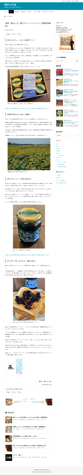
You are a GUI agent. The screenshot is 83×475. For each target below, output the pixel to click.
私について (58, 159)
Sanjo (24, 171)
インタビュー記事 (61, 162)
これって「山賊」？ (18, 455)
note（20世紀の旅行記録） (61, 182)
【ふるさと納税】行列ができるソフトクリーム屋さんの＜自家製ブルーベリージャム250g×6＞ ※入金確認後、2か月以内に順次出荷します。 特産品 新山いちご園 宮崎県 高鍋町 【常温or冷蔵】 (19, 365)
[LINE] (19, 34)
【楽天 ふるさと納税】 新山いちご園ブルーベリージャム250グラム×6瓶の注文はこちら (26, 108)
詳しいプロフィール (67, 52)
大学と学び (58, 157)
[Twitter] (8, 34)
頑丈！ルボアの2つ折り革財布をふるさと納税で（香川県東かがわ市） (30, 445)
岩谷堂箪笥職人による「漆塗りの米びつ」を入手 (24, 436)
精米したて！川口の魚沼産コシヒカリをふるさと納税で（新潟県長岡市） (30, 417)
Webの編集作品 (61, 164)
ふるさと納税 (48, 381)
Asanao (50, 384)
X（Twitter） (58, 175)
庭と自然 (58, 148)
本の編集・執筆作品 (62, 166)
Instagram (58, 177)
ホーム (6, 16)
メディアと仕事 (59, 155)
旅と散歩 (58, 150)
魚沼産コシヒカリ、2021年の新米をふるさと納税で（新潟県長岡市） (29, 426)
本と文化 (58, 153)
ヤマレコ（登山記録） (60, 180)
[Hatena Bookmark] (14, 34)
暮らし (11, 16)
